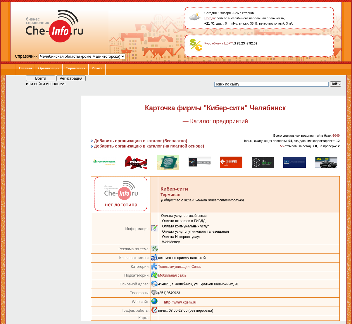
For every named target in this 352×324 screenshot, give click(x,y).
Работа (97, 68)
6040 (335, 135)
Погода (209, 18)
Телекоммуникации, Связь (179, 267)
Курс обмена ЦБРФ (218, 43)
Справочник (75, 68)
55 (282, 146)
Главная (25, 68)
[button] (76, 83)
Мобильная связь (172, 275)
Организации (48, 68)
